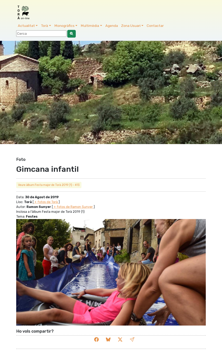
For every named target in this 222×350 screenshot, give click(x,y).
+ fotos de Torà (46, 202)
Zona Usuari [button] (131, 26)
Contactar (155, 26)
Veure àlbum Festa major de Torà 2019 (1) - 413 (49, 185)
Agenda (111, 26)
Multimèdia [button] (90, 26)
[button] (132, 339)
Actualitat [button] (26, 26)
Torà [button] (44, 26)
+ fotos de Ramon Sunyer (73, 207)
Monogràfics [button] (64, 26)
